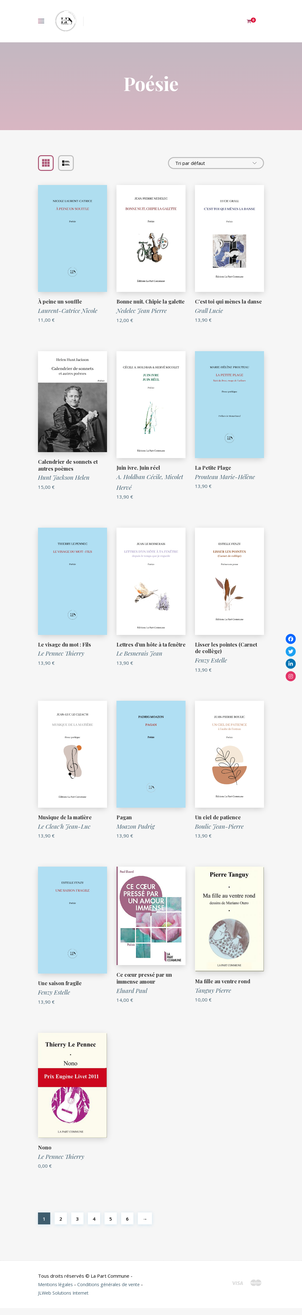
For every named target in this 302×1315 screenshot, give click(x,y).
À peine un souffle (60, 301)
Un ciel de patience (218, 824)
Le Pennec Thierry (61, 660)
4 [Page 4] (94, 1226)
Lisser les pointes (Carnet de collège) (226, 654)
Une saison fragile (60, 989)
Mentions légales (56, 1291)
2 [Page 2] (60, 1226)
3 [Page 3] (77, 1226)
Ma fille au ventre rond (223, 988)
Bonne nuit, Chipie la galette (142, 305)
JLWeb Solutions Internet (68, 1300)
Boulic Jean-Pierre (219, 833)
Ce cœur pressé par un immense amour (144, 985)
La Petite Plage (213, 474)
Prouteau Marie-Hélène (225, 483)
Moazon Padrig (135, 833)
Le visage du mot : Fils (65, 650)
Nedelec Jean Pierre (141, 317)
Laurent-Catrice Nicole (67, 310)
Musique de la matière (65, 824)
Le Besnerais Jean (139, 667)
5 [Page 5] (110, 1226)
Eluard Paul (131, 997)
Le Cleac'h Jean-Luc (64, 833)
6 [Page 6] (127, 1226)
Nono (44, 1154)
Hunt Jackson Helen (63, 484)
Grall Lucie (209, 310)
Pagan (124, 824)
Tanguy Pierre (213, 997)
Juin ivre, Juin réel (138, 474)
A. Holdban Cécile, (140, 483)
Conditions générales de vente (112, 1291)
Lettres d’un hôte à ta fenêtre (142, 654)
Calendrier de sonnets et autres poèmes (68, 472)
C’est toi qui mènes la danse (229, 301)
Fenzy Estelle (211, 667)
